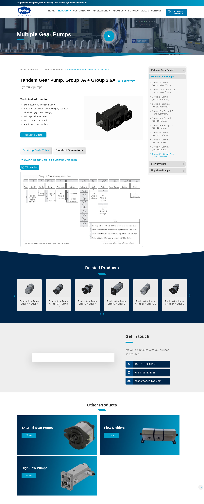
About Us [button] (118, 11)
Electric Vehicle (72, 486)
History (109, 469)
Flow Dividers (168, 164)
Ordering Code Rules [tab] (36, 150)
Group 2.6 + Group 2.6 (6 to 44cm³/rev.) (162, 126)
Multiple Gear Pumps (53, 69)
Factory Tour (112, 473)
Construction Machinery (76, 469)
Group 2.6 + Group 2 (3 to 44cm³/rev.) (161, 119)
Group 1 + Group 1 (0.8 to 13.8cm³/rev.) (161, 84)
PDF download (31, 167)
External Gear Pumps (168, 70)
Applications (74, 459)
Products (34, 69)
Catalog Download (179, 13)
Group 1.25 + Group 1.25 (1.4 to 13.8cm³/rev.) (163, 91)
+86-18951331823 (145, 373)
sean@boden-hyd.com (148, 381)
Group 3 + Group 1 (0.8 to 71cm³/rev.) (161, 133)
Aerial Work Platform (74, 481)
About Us (112, 459)
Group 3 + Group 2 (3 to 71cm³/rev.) (161, 141)
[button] (100, 314)
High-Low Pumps (168, 170)
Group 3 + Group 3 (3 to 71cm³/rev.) (161, 148)
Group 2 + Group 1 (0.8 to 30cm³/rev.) (161, 98)
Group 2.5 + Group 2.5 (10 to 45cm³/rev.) (162, 112)
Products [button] (63, 11)
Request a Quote (33, 134)
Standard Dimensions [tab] (71, 150)
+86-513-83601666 (145, 364)
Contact (156, 11)
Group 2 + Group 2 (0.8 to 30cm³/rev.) (161, 105)
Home (51, 11)
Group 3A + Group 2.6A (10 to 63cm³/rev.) (163, 155)
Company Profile (113, 465)
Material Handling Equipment (79, 465)
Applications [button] (101, 11)
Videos (145, 11)
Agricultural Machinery (75, 473)
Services (133, 11)
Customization (81, 11)
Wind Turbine (71, 477)
